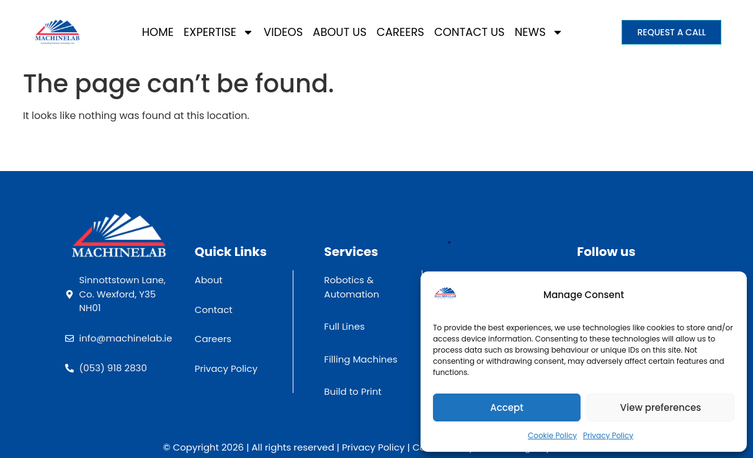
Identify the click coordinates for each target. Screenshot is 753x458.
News (539, 32)
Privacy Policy (608, 435)
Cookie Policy (552, 435)
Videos (283, 32)
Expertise (219, 32)
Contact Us (469, 32)
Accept (506, 407)
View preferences (660, 407)
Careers (400, 32)
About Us (340, 32)
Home (158, 32)
